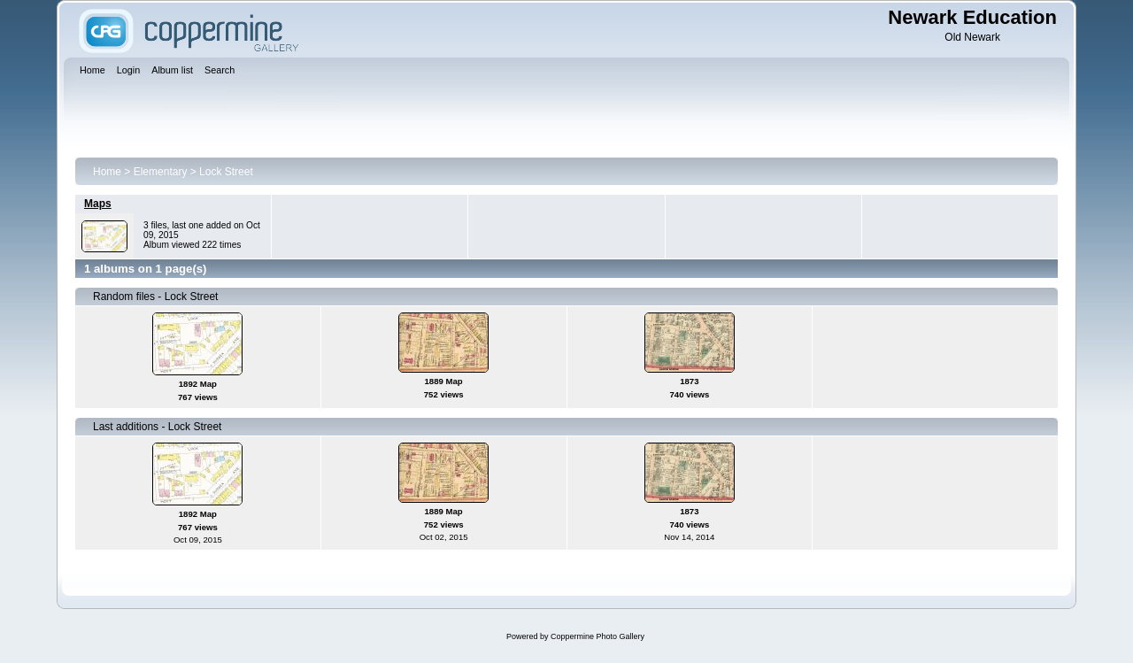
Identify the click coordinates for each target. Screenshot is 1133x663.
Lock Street (226, 172)
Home (107, 172)
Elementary (161, 172)
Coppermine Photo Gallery (597, 636)
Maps (98, 203)
